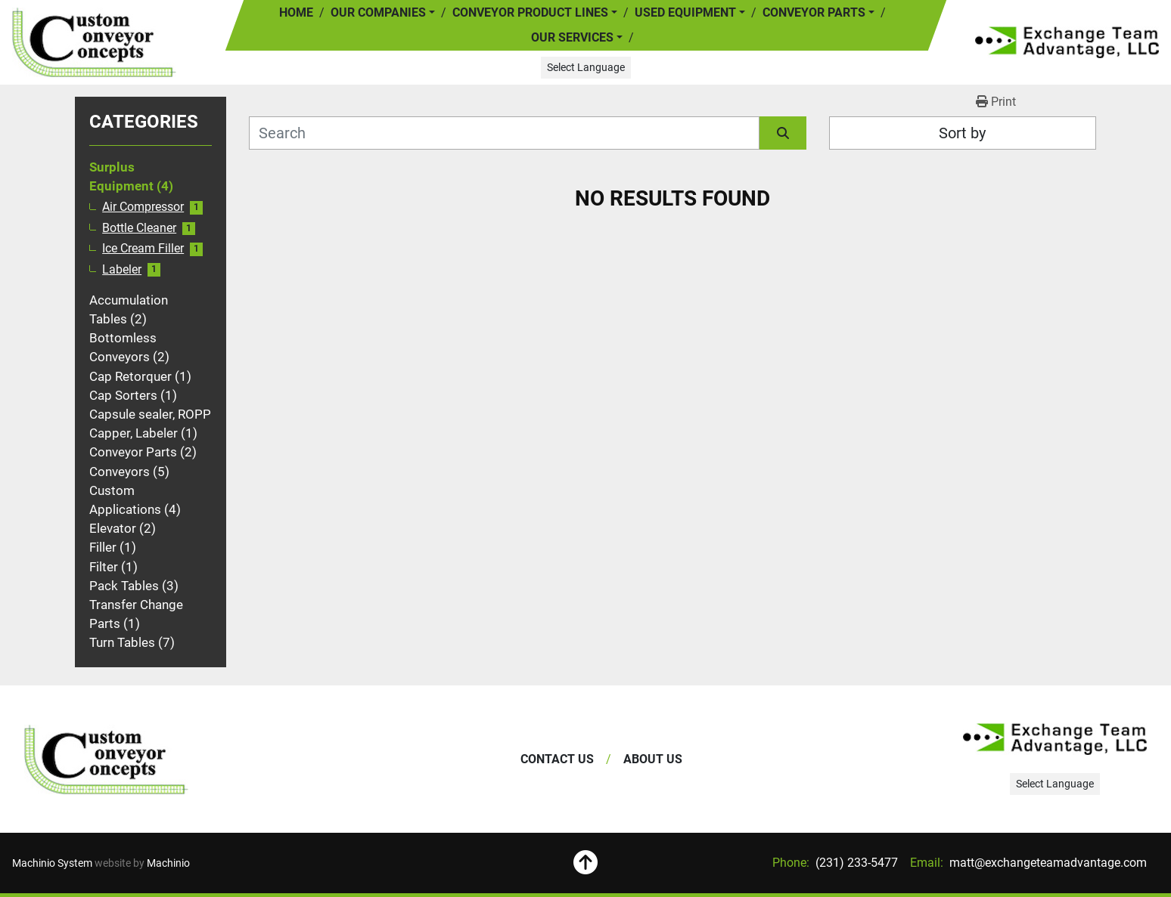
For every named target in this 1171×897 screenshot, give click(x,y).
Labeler (121, 270)
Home (296, 12)
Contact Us (557, 759)
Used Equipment (685, 12)
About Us (652, 759)
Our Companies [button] (378, 12)
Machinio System (52, 863)
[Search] (504, 133)
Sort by (962, 133)
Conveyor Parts (814, 12)
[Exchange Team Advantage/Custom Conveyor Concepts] (106, 759)
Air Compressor (143, 207)
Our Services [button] (572, 37)
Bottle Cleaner (139, 228)
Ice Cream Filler (143, 248)
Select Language (586, 67)
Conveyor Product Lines (530, 12)
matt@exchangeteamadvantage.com (1046, 862)
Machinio (168, 863)
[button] (534, 13)
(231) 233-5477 (855, 862)
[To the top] (585, 863)
